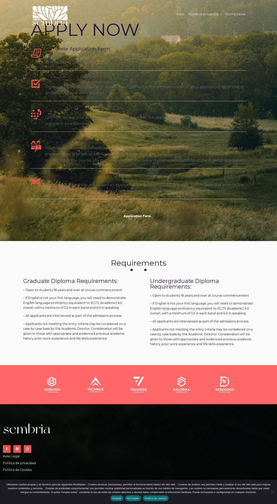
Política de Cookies (17, 470)
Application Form (137, 216)
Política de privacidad (19, 463)
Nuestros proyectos (203, 14)
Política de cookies (156, 498)
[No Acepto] (272, 492)
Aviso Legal (11, 456)
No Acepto (133, 498)
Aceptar (116, 498)
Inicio (180, 14)
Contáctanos (235, 14)
